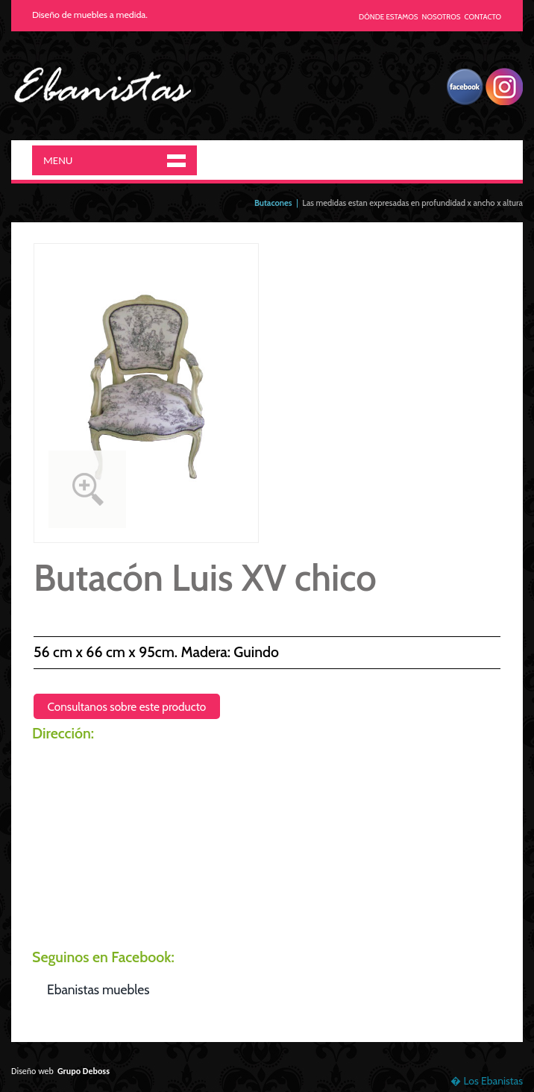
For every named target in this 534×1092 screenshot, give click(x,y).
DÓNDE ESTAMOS (388, 17)
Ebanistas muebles (98, 989)
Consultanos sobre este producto (126, 707)
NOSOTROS (441, 17)
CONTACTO (483, 17)
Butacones (273, 203)
